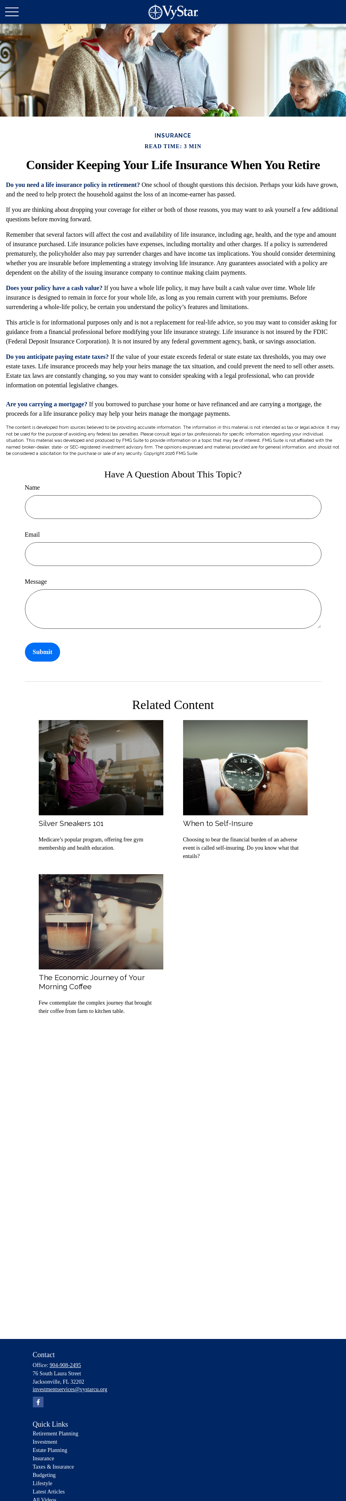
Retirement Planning (55, 1434)
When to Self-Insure (218, 823)
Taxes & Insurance (53, 1467)
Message (36, 581)
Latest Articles (49, 1492)
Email (32, 534)
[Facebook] (38, 1402)
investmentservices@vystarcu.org (70, 1389)
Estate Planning (50, 1450)
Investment (45, 1442)
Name (32, 487)
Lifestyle (43, 1483)
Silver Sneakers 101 (71, 823)
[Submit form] (43, 652)
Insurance (43, 1458)
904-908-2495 (65, 1365)
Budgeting (44, 1475)
